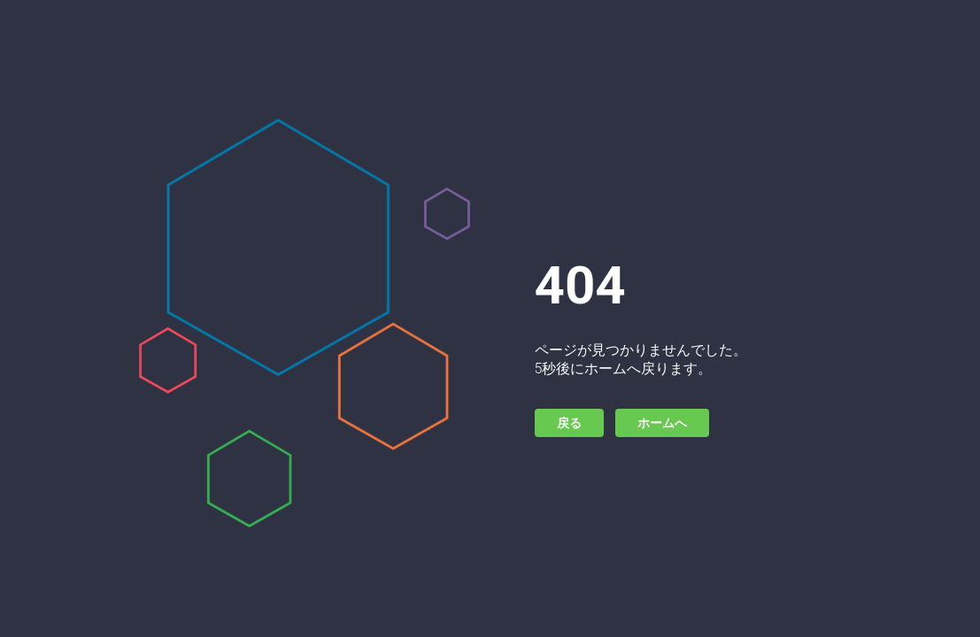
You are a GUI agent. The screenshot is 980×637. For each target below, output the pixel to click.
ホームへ (662, 423)
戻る (569, 423)
